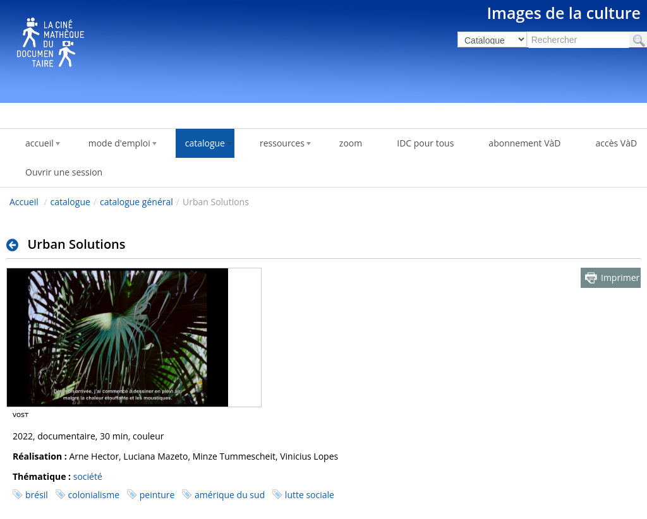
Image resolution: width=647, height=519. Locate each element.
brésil (36, 495)
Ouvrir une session (63, 172)
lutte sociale (309, 495)
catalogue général (136, 202)
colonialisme (94, 495)
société (87, 476)
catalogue (70, 202)
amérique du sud (230, 495)
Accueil (24, 202)
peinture (157, 495)
